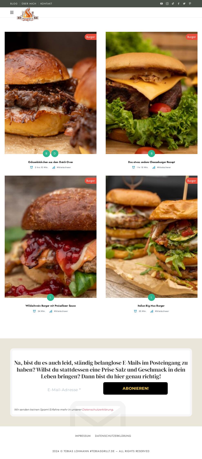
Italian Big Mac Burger (151, 306)
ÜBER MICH (29, 4)
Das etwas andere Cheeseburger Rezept (151, 162)
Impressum (83, 436)
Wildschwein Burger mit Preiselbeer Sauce (51, 306)
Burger (90, 37)
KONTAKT (46, 4)
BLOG (14, 4)
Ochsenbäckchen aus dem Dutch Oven (50, 162)
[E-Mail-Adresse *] (64, 390)
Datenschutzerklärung (97, 410)
